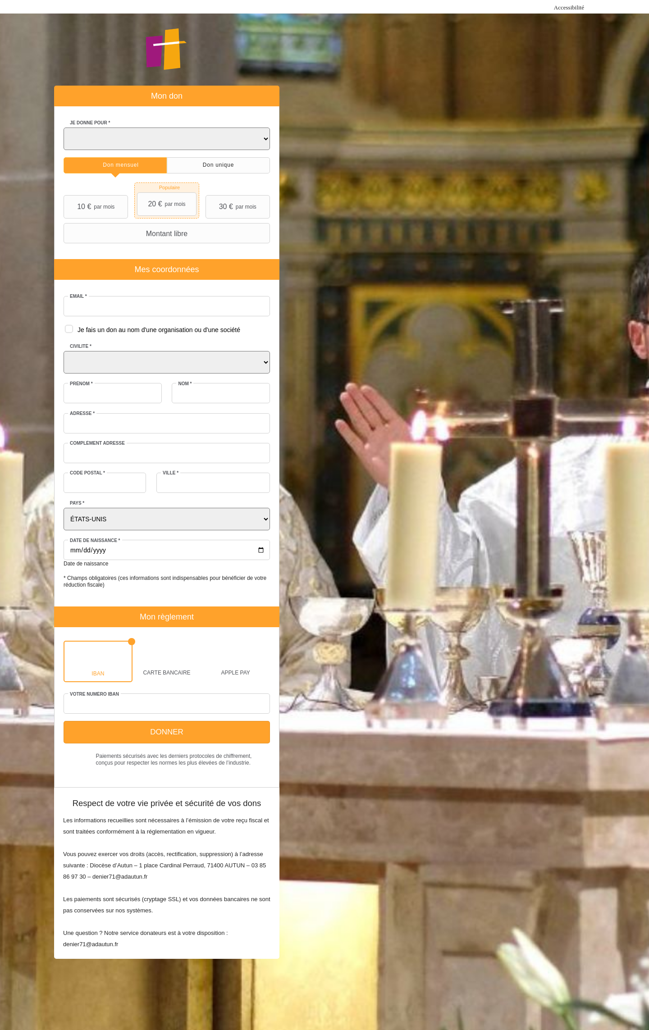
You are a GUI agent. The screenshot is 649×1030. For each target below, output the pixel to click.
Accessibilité (569, 7)
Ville (170, 472)
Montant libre (126, 233)
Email (78, 296)
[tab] (115, 165)
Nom (185, 383)
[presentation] (115, 165)
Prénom (81, 383)
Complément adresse (97, 443)
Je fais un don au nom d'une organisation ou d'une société (159, 329)
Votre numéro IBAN (94, 694)
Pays (77, 503)
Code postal (87, 472)
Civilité (80, 346)
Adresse (82, 413)
